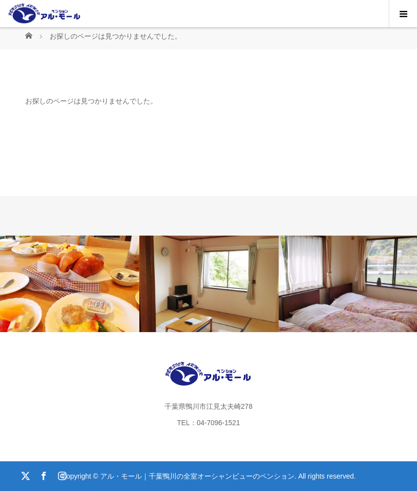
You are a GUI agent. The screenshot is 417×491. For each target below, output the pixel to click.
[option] (69, 284)
